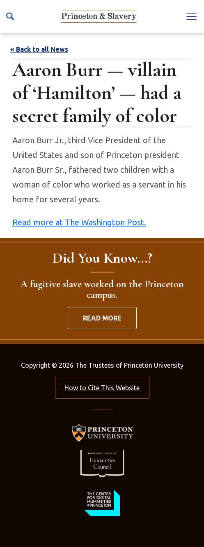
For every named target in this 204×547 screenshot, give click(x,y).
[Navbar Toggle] (191, 16)
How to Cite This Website (102, 387)
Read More (102, 318)
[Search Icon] (10, 16)
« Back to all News (39, 49)
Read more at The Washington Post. (79, 222)
